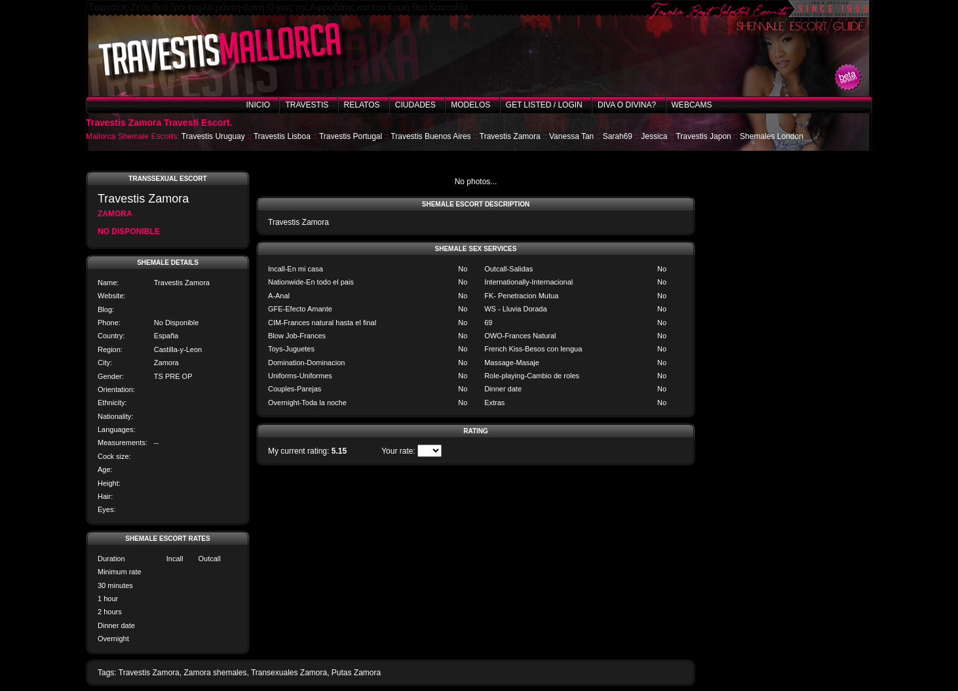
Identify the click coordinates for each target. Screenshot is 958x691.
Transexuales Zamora (289, 672)
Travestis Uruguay (213, 136)
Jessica (654, 136)
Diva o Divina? (627, 104)
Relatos (362, 104)
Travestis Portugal (350, 136)
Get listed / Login (544, 104)
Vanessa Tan (571, 136)
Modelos (470, 104)
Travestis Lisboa (282, 136)
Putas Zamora (356, 672)
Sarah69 (617, 136)
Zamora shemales (214, 672)
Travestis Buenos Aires (430, 136)
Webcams (692, 104)
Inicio (258, 104)
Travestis (306, 104)
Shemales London (771, 136)
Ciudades (415, 104)
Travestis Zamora (510, 136)
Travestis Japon (703, 136)
